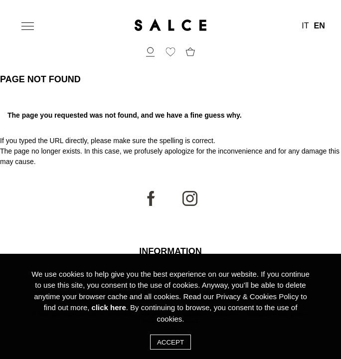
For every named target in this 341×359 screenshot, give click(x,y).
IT (305, 26)
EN (319, 26)
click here (109, 313)
